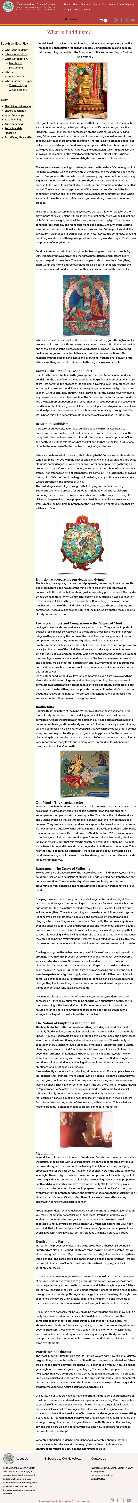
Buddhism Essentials (15, 43)
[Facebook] (121, 20)
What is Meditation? (16, 58)
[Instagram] (115, 20)
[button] (103, 20)
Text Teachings (13, 119)
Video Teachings (14, 115)
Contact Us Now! (98, 1479)
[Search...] (77, 19)
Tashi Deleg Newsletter (19, 137)
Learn (5, 99)
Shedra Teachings (15, 110)
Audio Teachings (14, 124)
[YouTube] (132, 20)
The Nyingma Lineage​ (18, 106)
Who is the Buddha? (16, 49)
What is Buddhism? (16, 54)
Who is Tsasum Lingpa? (18, 81)
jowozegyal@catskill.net (102, 1475)
